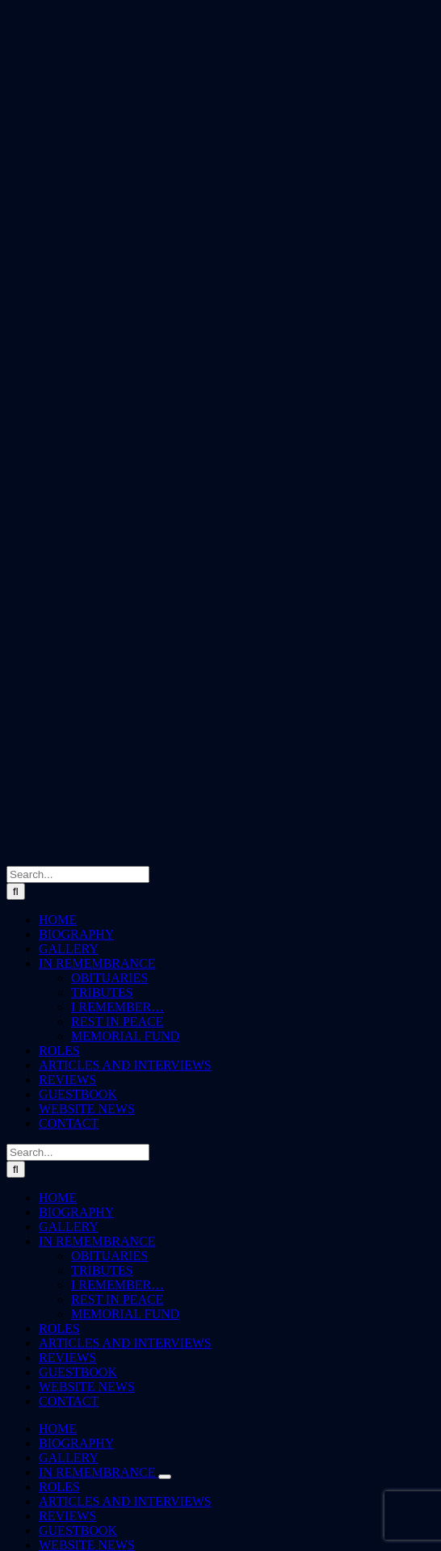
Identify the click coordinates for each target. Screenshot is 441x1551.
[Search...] (77, 874)
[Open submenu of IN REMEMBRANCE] (164, 1476)
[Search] (15, 891)
